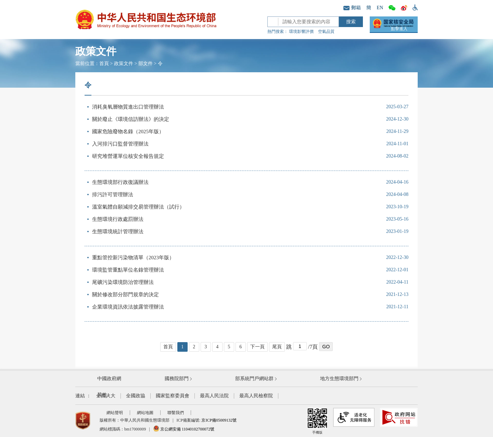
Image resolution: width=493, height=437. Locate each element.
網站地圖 (145, 412)
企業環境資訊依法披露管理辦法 (128, 307)
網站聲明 (114, 412)
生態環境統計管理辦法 (117, 231)
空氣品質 (326, 31)
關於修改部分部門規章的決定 (125, 294)
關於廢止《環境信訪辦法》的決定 (130, 119)
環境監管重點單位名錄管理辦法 (128, 270)
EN (380, 7)
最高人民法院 (214, 395)
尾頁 (277, 346)
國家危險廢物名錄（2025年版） (128, 131)
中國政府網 (109, 378)
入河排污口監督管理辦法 (120, 144)
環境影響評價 (301, 31)
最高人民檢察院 (256, 395)
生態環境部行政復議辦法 (120, 182)
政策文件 (123, 63)
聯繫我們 (175, 412)
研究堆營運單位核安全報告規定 (128, 156)
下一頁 (257, 346)
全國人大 (105, 395)
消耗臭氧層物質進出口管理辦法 (128, 107)
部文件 (145, 63)
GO (326, 346)
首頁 (104, 63)
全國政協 (135, 395)
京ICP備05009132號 (219, 420)
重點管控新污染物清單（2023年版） (133, 257)
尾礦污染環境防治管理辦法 (123, 282)
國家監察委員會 (172, 395)
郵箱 (352, 7)
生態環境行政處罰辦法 (117, 219)
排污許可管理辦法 (112, 194)
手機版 (317, 421)
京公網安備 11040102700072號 (184, 429)
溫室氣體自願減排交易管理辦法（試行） (138, 207)
